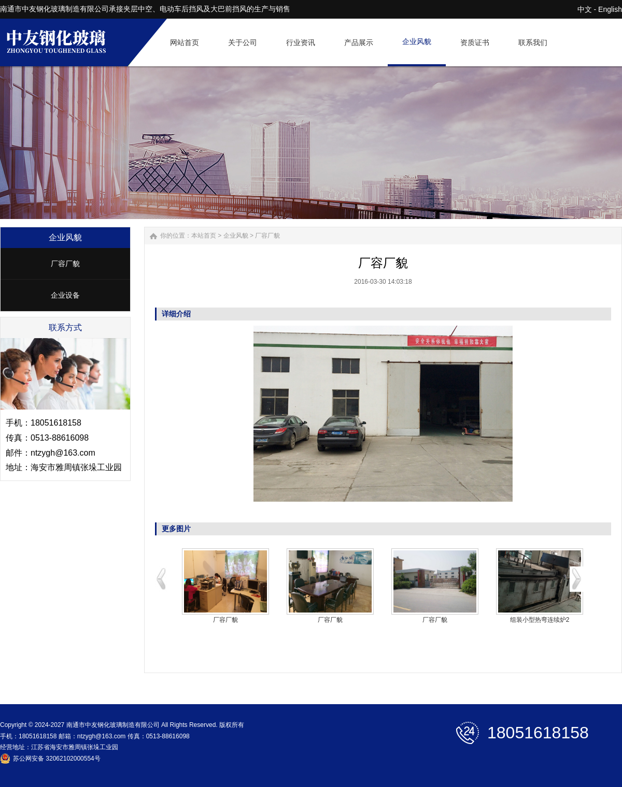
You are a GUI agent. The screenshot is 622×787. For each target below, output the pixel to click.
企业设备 (65, 295)
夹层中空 (137, 9)
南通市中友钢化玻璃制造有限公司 (54, 9)
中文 (584, 9)
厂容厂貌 (65, 263)
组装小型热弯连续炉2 (540, 619)
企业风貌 (235, 235)
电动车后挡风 (181, 9)
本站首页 (203, 235)
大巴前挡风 (228, 9)
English (610, 9)
